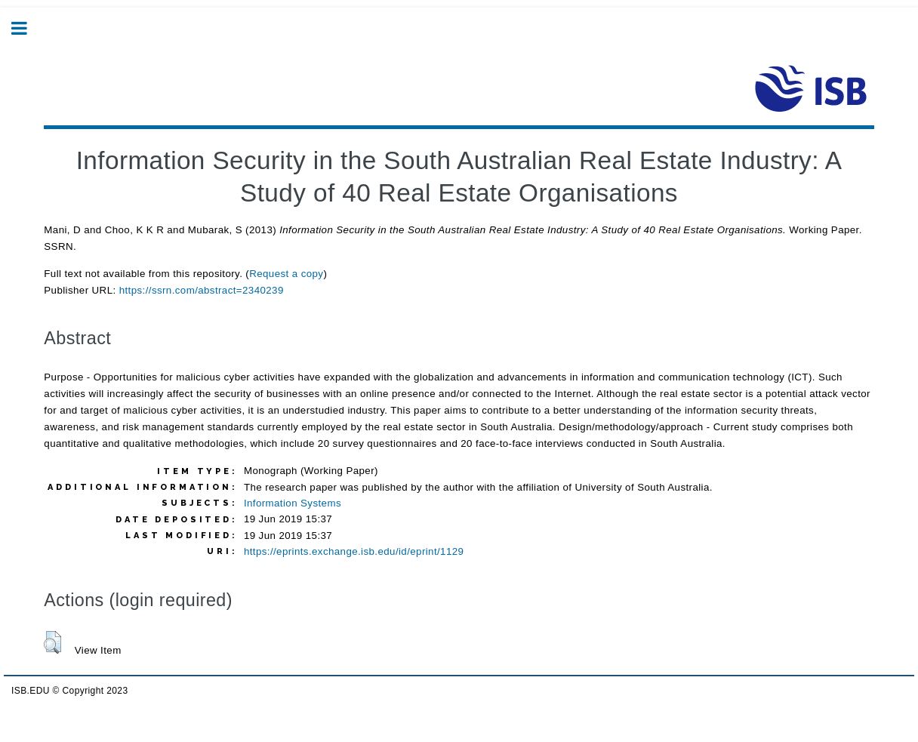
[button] (52, 642)
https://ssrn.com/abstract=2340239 (201, 290)
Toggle (27, 28)
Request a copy (286, 273)
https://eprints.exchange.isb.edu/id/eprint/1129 (354, 551)
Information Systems (292, 503)
